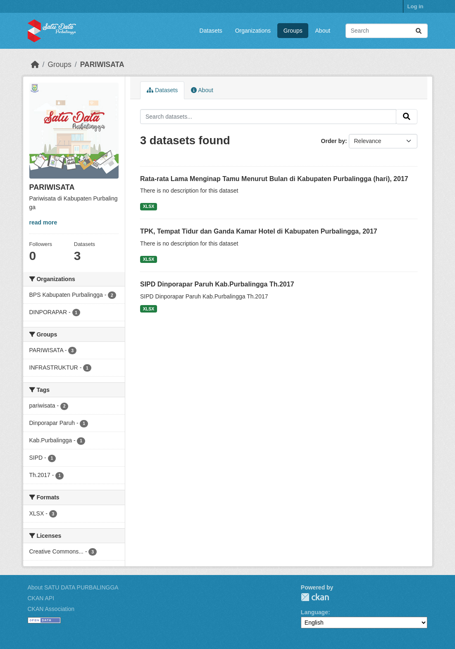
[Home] (35, 64)
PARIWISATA (102, 64)
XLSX (148, 206)
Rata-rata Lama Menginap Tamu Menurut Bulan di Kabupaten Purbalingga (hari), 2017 (274, 178)
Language (314, 612)
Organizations (253, 30)
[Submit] (418, 31)
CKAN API (41, 598)
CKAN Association (51, 609)
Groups (293, 30)
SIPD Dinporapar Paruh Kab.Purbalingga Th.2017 (217, 284)
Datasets (211, 30)
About (323, 30)
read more (43, 222)
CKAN (315, 597)
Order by (333, 141)
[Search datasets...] (386, 31)
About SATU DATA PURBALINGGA (73, 587)
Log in (415, 6)
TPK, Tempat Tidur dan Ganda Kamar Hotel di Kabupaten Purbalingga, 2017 (258, 231)
